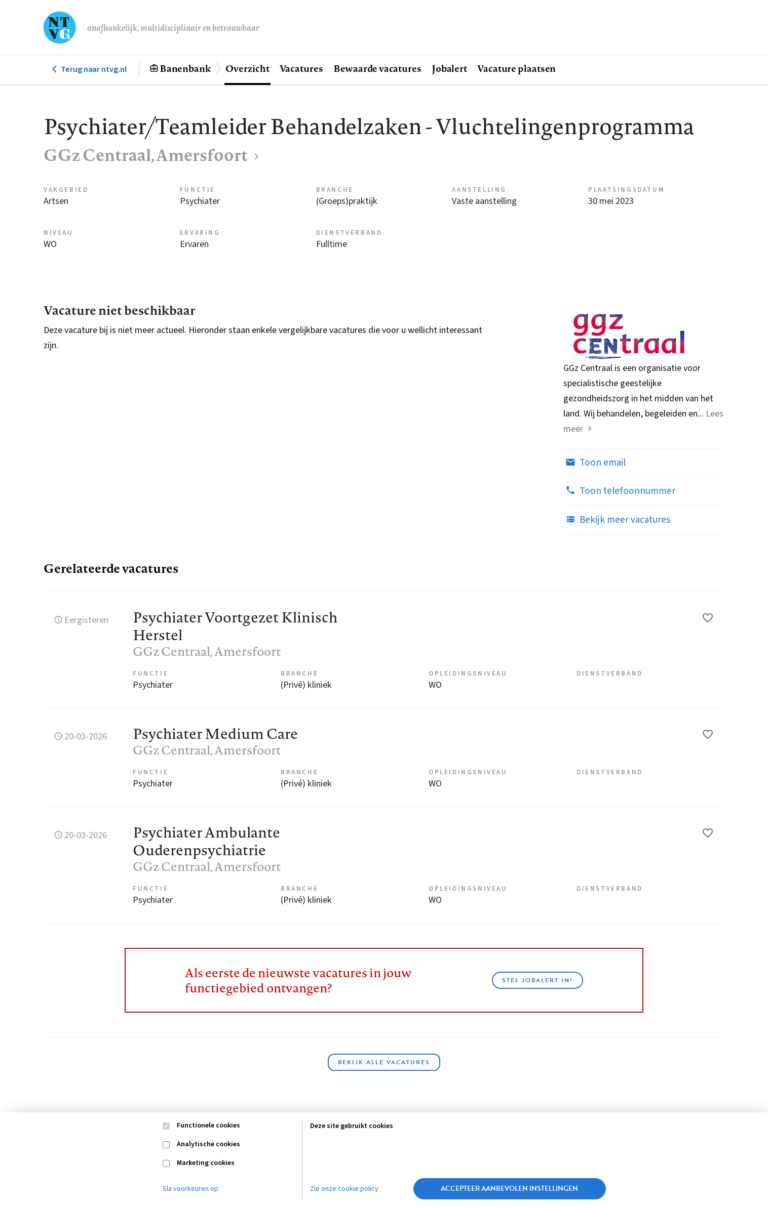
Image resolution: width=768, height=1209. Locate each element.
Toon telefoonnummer (619, 491)
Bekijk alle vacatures (384, 1062)
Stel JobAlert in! (537, 980)
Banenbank (185, 68)
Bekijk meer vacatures (616, 520)
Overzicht (247, 68)
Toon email (594, 462)
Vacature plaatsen (516, 68)
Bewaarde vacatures (377, 68)
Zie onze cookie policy (344, 1189)
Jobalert (449, 68)
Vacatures (301, 68)
